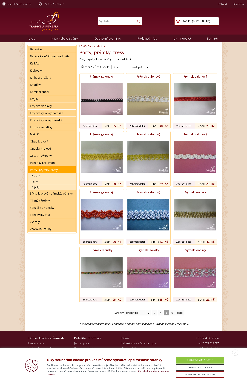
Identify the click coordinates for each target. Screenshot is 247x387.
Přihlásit (222, 4)
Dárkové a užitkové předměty (50, 56)
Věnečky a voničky (42, 208)
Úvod (31, 38)
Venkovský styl (40, 215)
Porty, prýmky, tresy (44, 170)
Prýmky (36, 187)
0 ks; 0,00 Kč (201, 21)
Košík (186, 21)
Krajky (34, 99)
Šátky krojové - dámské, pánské (51, 193)
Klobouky (36, 70)
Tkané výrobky (40, 200)
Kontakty (212, 38)
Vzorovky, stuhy (40, 229)
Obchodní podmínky (108, 38)
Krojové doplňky (41, 106)
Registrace (239, 4)
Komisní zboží (39, 92)
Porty (35, 181)
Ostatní (36, 176)
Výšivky (35, 222)
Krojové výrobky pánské (46, 120)
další (180, 312)
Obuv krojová (39, 141)
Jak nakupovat (182, 38)
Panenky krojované (42, 163)
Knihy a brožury (40, 77)
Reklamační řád (147, 38)
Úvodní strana (36, 343)
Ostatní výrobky (41, 155)
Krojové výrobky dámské (46, 113)
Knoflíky (35, 85)
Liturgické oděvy (41, 127)
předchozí (132, 312)
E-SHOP (82, 46)
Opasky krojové (40, 148)
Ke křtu (35, 63)
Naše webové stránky (64, 38)
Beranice (36, 49)
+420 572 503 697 (53, 4)
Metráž (34, 134)
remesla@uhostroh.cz (19, 4)
